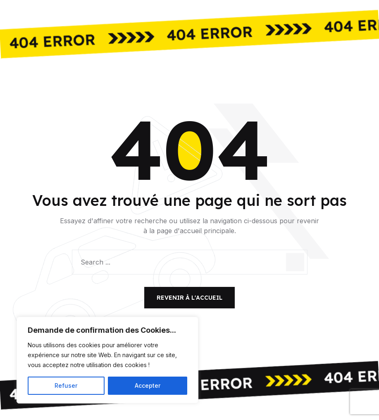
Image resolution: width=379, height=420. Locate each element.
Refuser (66, 385)
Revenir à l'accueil (189, 297)
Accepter (147, 385)
